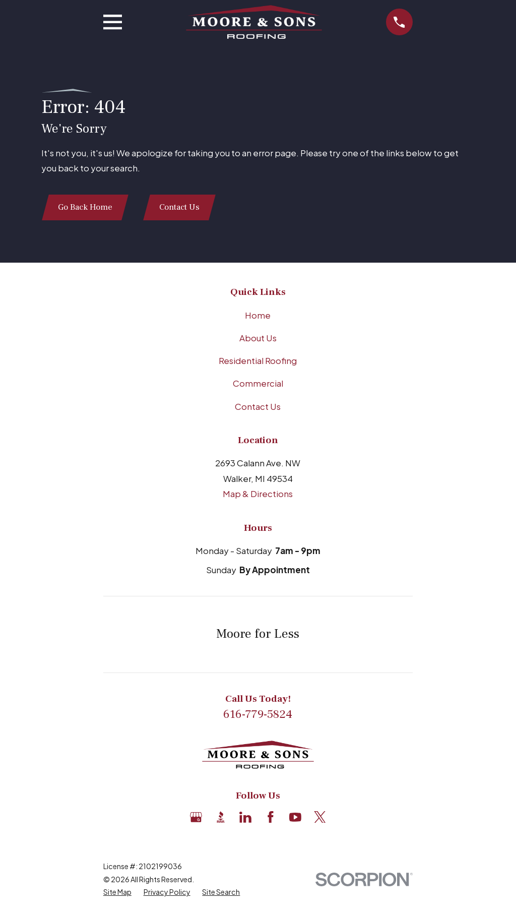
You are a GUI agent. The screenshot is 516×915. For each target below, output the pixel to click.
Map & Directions (258, 494)
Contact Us (181, 207)
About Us (258, 338)
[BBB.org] (221, 818)
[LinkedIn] (245, 818)
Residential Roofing (258, 361)
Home (258, 315)
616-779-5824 (257, 715)
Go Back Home (86, 207)
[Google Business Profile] (196, 818)
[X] (320, 818)
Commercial (258, 384)
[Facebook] (271, 818)
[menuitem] (117, 893)
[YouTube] (295, 818)
